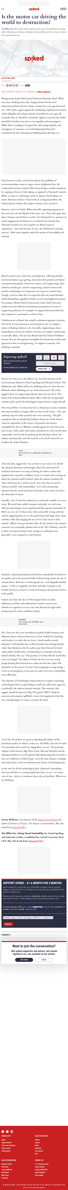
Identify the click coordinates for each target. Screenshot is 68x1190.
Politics (37, 1140)
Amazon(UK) (18, 827)
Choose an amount (50, 363)
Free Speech (39, 1151)
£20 (54, 357)
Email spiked (39, 1175)
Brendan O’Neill (6, 1164)
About (3, 1140)
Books (27, 85)
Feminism (38, 1148)
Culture (37, 1143)
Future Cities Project (47, 819)
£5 (39, 357)
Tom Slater (4, 1167)
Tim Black (4, 1178)
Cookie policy (5, 1151)
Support (8, 924)
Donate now (42, 369)
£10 (46, 357)
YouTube (11, 1131)
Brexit (37, 1145)
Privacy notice (6, 1148)
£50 (61, 357)
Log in (63, 9)
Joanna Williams (6, 1170)
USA (36, 1154)
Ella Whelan (5, 1172)
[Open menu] (2, 9)
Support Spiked (6, 1143)
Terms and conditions (8, 1145)
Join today (24, 960)
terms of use (40, 1185)
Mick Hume (5, 1175)
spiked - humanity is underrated (34, 9)
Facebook (2, 1131)
